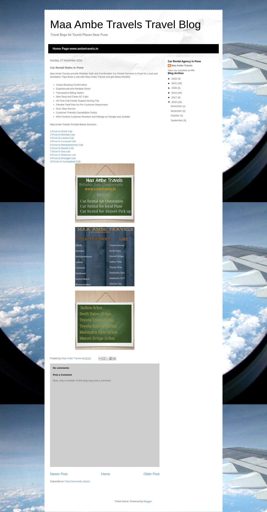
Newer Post (58, 474)
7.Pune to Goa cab (60, 151)
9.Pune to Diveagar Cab (63, 158)
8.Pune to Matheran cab (63, 154)
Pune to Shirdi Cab (62, 131)
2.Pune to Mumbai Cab (62, 134)
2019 (175, 92)
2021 (175, 83)
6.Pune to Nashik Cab (61, 148)
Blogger (148, 501)
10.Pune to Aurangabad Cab (65, 161)
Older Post (151, 474)
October (175, 115)
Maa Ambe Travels (182, 65)
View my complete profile (181, 70)
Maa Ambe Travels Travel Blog (125, 24)
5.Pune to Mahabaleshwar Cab (66, 144)
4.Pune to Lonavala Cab (63, 141)
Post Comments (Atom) (77, 481)
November (177, 111)
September (177, 120)
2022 (175, 78)
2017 (175, 97)
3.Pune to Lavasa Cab (62, 138)
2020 (175, 88)
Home (105, 474)
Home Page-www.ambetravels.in (75, 48)
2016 (175, 102)
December (177, 106)
